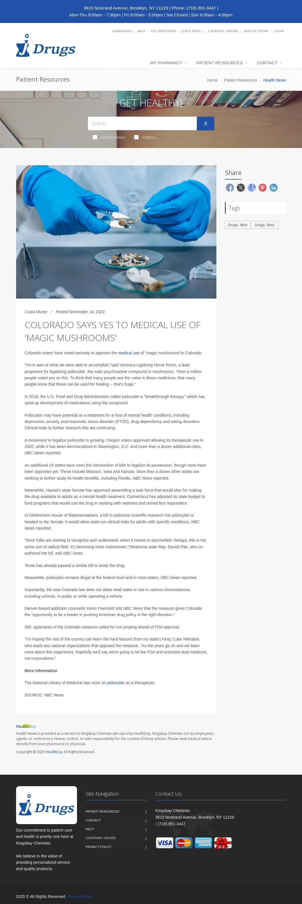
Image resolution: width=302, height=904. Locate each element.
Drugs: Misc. (265, 225)
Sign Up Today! (256, 31)
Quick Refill (192, 31)
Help (141, 31)
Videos (144, 137)
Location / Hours (223, 31)
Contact (267, 62)
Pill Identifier (163, 31)
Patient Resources (220, 62)
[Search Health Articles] (142, 123)
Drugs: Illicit (237, 225)
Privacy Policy (99, 847)
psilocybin (116, 682)
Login (279, 31)
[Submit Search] (205, 123)
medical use (129, 353)
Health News (109, 137)
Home (212, 80)
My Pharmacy (166, 62)
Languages (122, 31)
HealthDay (54, 751)
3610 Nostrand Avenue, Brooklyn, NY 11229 (126, 7)
